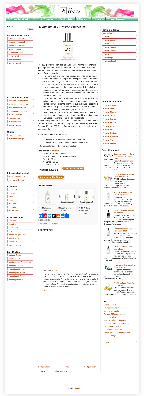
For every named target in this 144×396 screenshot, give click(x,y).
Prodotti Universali (15, 265)
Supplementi (98, 19)
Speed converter (110, 305)
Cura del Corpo (14, 135)
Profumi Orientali (109, 54)
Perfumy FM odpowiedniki (114, 314)
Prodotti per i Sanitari (16, 269)
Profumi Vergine (109, 143)
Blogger (77, 388)
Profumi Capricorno (110, 119)
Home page (67, 367)
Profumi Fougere (109, 47)
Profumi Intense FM (16, 122)
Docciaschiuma (14, 49)
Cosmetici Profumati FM (18, 101)
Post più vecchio (90, 367)
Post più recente (44, 367)
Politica (106, 342)
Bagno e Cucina (14, 255)
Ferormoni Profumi (15, 53)
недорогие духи (110, 336)
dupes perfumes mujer (113, 329)
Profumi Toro (108, 140)
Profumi (106, 37)
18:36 (54, 270)
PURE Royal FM (15, 115)
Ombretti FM (13, 200)
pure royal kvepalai (111, 311)
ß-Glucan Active (14, 245)
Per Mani (12, 207)
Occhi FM (12, 197)
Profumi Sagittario (110, 133)
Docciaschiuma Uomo (17, 108)
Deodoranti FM (14, 258)
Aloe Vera (12, 221)
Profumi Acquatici (110, 40)
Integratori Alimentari (16, 180)
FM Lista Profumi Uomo (46, 19)
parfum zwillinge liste (112, 326)
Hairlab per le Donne (16, 238)
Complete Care (14, 224)
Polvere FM (13, 211)
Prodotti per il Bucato (16, 272)
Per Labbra (12, 204)
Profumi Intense (14, 60)
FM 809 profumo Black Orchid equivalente (123, 193)
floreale (55, 151)
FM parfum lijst (110, 317)
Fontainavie (13, 228)
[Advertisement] (68, 248)
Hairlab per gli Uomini (17, 235)
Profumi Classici (15, 118)
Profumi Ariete (108, 108)
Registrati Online (66, 19)
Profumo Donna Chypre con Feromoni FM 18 (125, 230)
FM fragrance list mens (113, 308)
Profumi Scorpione (110, 136)
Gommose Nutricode (16, 176)
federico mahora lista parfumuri (116, 320)
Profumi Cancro (109, 115)
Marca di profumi (109, 33)
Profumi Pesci (108, 129)
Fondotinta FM (14, 190)
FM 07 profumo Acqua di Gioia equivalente (124, 175)
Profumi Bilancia (109, 112)
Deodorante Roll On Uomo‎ (19, 104)
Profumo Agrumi (109, 58)
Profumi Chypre (109, 44)
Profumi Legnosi (109, 51)
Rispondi (46, 290)
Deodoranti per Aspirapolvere (20, 262)
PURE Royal (13, 56)
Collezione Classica (51, 223)
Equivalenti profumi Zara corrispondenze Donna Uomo (124, 156)
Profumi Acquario (110, 105)
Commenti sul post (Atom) (56, 371)
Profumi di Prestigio (16, 139)
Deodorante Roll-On (16, 46)
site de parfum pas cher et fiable (117, 332)
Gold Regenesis (14, 231)
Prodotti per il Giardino (17, 276)
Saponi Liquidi (14, 242)
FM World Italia (83, 19)
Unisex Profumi (14, 63)
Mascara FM (13, 193)
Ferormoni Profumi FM (17, 111)
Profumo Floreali (109, 61)
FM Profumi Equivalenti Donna (20, 19)
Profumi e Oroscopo (116, 19)
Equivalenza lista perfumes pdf (116, 323)
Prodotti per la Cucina (17, 280)
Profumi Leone (109, 126)
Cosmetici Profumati (16, 42)
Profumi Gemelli (109, 122)
